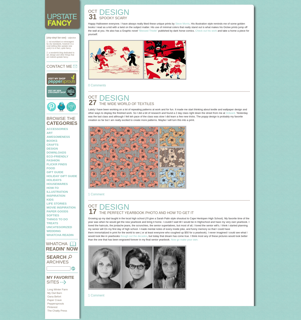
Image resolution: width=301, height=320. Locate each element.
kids (50, 199)
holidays (54, 180)
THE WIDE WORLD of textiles (126, 104)
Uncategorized (59, 227)
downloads (56, 152)
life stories (57, 203)
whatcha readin (60, 235)
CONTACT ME (62, 66)
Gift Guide (55, 172)
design (52, 148)
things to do (57, 219)
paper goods (57, 211)
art (50, 132)
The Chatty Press (57, 310)
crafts (53, 144)
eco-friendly (57, 156)
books (52, 140)
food (51, 168)
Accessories (57, 129)
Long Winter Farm (57, 289)
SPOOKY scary (113, 18)
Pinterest (52, 307)
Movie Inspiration (61, 207)
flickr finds (57, 164)
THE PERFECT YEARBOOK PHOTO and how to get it (146, 213)
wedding (54, 231)
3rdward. (231, 113)
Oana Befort (54, 296)
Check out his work (206, 30)
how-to (53, 187)
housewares (57, 184)
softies (53, 215)
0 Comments (97, 85)
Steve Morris (182, 23)
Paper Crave (54, 300)
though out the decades (134, 236)
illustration (57, 191)
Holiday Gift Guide (62, 176)
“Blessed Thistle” (148, 30)
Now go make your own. (184, 239)
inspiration (56, 195)
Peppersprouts (55, 303)
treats (52, 223)
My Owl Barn (54, 293)
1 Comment (96, 194)
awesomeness (58, 136)
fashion (53, 160)
